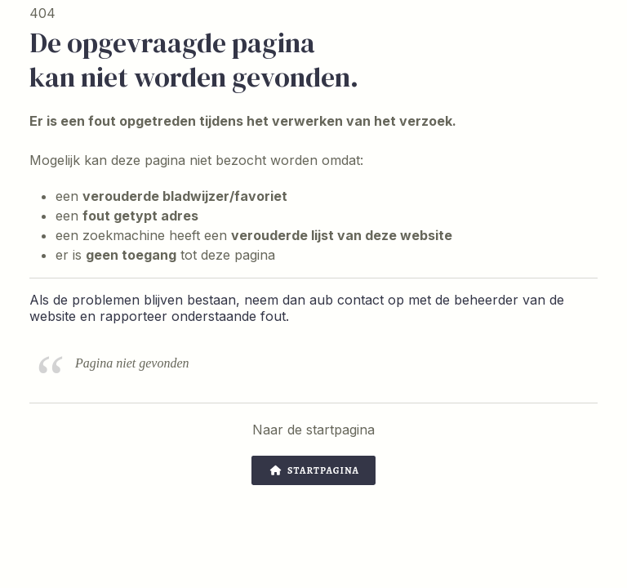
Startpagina (314, 470)
